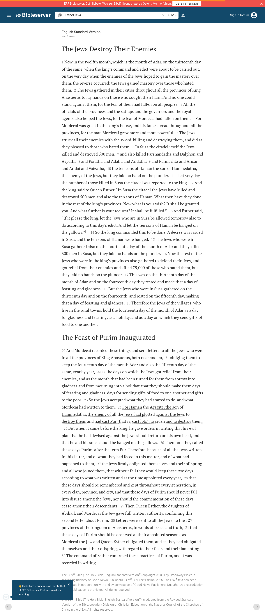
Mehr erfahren (162, 3)
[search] (113, 15)
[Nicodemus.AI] (8, 597)
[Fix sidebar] (184, 26)
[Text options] (183, 15)
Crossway (29, 36)
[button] (261, 4)
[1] (45, 231)
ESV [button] (173, 15)
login (207, 72)
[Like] (192, 38)
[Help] (259, 38)
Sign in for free (239, 15)
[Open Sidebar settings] (253, 38)
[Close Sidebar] (184, 322)
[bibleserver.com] (33, 15)
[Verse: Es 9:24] (214, 30)
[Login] (254, 15)
